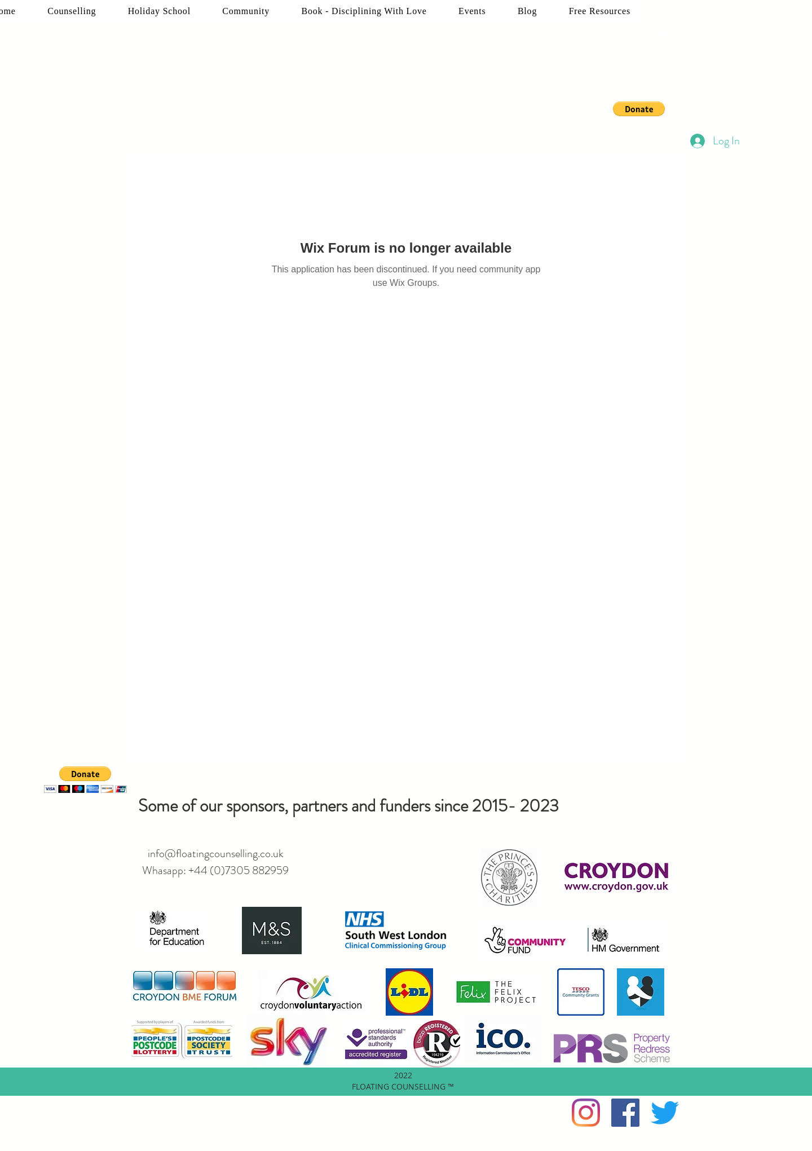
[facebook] (645, 33)
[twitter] (662, 33)
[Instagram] (586, 1113)
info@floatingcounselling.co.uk (216, 853)
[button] (639, 109)
